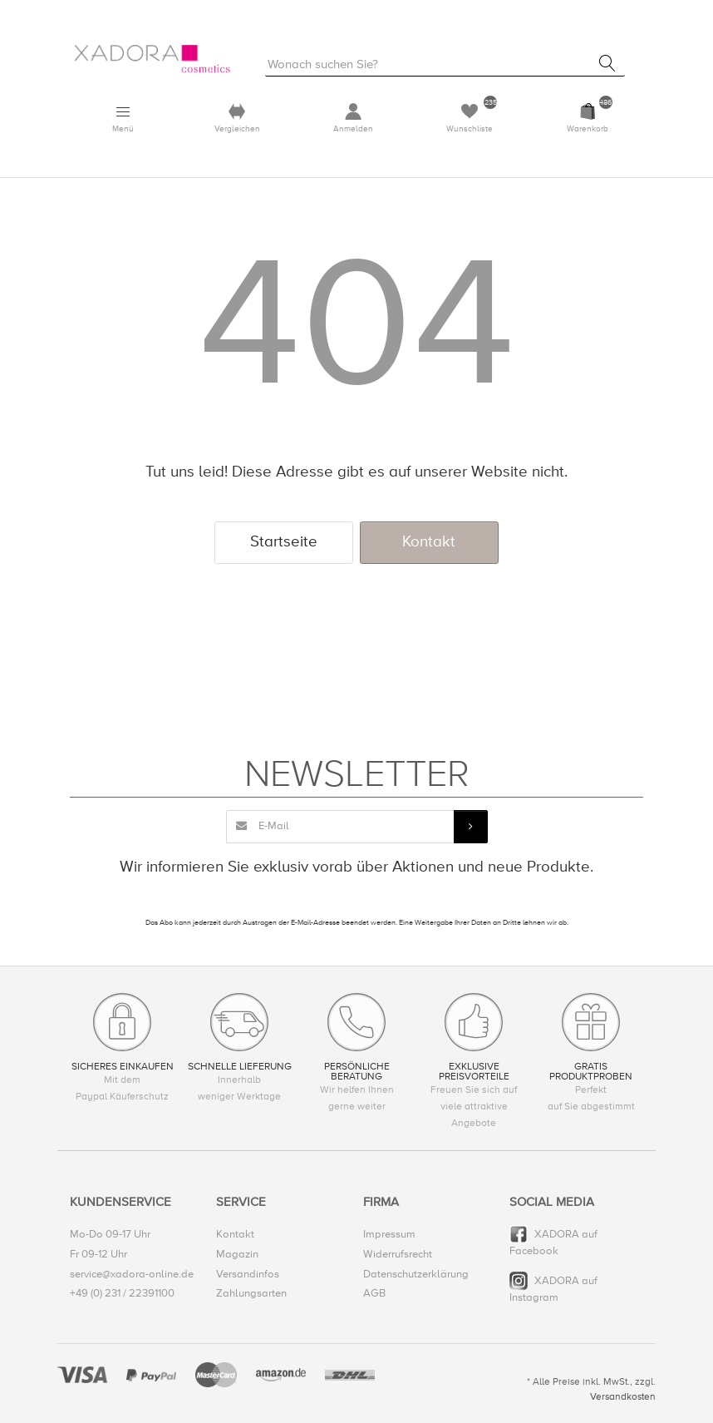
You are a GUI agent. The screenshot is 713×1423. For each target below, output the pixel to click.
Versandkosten (623, 1397)
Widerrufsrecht (397, 1254)
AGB (374, 1293)
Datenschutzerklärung (416, 1274)
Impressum (389, 1235)
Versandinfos (247, 1274)
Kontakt (428, 541)
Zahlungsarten (251, 1293)
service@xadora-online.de (132, 1274)
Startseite (283, 541)
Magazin (237, 1254)
